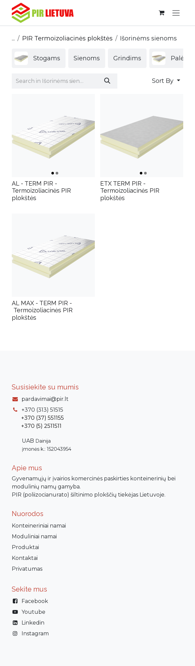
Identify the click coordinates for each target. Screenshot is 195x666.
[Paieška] (107, 81)
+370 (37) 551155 (42, 418)
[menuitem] (39, 58)
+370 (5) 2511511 (41, 426)
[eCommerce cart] (161, 12)
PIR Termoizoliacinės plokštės (67, 38)
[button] (166, 81)
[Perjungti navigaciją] (176, 12)
